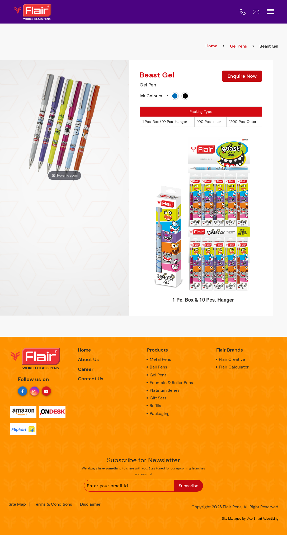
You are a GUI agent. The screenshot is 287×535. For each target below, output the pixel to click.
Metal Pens (160, 359)
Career (85, 369)
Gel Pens (238, 46)
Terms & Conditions (53, 504)
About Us (88, 359)
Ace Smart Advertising (262, 518)
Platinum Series (165, 390)
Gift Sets (158, 398)
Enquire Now (242, 76)
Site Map (17, 504)
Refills (155, 405)
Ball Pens (158, 367)
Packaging (160, 413)
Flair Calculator (234, 367)
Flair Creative (232, 359)
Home (211, 46)
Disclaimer (90, 504)
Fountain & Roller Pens (171, 382)
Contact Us (90, 379)
